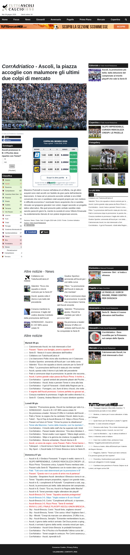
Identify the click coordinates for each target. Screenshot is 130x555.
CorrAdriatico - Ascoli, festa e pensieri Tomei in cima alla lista (56, 383)
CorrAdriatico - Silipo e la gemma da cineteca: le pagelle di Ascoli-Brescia (61, 437)
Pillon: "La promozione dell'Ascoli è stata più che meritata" (74, 289)
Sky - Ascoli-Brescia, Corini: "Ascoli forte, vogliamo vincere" (55, 510)
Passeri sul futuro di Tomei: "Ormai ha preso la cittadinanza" (55, 422)
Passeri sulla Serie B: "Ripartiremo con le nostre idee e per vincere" (59, 468)
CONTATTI (69, 552)
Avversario (94, 308)
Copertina (94, 122)
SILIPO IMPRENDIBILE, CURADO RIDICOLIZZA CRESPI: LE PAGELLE (61, 462)
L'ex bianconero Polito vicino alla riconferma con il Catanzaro (56, 359)
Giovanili (93, 328)
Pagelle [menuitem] (70, 19)
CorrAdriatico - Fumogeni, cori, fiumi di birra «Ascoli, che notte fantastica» (61, 389)
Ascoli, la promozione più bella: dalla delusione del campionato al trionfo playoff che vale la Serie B (72, 486)
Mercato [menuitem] (101, 19)
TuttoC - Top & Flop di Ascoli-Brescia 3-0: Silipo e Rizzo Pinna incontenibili (62, 419)
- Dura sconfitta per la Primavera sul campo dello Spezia (114, 335)
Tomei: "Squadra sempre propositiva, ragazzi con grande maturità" (58, 480)
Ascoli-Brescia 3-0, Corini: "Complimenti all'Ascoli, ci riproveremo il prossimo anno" (65, 501)
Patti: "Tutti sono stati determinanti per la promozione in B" (55, 471)
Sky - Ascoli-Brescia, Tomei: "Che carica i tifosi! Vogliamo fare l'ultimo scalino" (63, 513)
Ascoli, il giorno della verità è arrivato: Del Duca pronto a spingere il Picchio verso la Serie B (69, 522)
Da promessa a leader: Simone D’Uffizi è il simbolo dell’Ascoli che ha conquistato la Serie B (69, 413)
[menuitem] (126, 20)
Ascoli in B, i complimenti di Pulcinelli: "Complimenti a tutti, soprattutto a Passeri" (64, 483)
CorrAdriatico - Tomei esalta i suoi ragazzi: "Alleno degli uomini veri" (59, 434)
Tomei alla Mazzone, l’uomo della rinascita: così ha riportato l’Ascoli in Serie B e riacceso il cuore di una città (77, 425)
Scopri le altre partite (55, 178)
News (33, 220)
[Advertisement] (55, 251)
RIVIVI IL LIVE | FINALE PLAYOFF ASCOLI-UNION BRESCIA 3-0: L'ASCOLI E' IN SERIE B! (70, 507)
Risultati (12, 170)
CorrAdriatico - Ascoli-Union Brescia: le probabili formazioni (55, 528)
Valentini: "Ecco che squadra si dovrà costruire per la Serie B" (41, 289)
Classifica (7, 176)
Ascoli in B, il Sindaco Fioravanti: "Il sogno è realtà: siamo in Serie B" (59, 459)
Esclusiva (93, 268)
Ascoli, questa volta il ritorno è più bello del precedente (40, 299)
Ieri (96, 195)
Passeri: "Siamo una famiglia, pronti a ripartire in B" (51, 350)
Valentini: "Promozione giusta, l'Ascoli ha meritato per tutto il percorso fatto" (62, 407)
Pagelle (92, 288)
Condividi (30, 232)
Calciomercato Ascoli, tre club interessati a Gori (50, 347)
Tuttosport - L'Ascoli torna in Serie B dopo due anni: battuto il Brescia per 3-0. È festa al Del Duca (72, 446)
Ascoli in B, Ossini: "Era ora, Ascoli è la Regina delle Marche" (56, 489)
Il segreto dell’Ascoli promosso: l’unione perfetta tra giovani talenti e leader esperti (65, 392)
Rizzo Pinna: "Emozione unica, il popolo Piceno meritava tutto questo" (60, 465)
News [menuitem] (27, 19)
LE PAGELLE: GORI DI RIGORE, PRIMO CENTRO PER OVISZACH (114, 295)
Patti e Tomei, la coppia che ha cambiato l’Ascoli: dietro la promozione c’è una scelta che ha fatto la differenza (77, 416)
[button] (12, 166)
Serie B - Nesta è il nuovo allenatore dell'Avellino (50, 353)
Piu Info (73, 155)
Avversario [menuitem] (56, 19)
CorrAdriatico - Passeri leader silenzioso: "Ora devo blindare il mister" (60, 431)
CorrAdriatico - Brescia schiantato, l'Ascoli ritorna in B (52, 440)
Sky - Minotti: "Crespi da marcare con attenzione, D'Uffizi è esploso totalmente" (64, 516)
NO (5, 162)
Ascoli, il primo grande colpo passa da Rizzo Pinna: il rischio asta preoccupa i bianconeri (68, 377)
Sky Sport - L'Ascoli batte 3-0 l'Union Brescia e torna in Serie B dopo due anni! (63, 449)
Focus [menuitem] (16, 19)
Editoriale (93, 65)
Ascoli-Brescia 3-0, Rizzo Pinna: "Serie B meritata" (51, 504)
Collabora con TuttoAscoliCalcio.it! (44, 356)
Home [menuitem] (5, 19)
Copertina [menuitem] (115, 19)
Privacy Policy (72, 547)
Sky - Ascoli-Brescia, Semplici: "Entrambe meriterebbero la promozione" (61, 519)
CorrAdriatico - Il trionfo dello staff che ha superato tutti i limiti (56, 428)
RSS (75, 552)
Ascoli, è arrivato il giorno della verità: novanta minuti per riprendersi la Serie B (63, 525)
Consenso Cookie (59, 547)
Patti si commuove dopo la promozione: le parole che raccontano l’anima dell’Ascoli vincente (70, 374)
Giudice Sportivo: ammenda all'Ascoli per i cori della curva (75, 279)
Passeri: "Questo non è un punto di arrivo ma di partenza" (54, 474)
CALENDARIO (58, 552)
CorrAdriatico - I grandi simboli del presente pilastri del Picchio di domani (61, 380)
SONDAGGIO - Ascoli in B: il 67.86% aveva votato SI (42, 325)
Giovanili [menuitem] (40, 19)
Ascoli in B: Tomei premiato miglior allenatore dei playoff (53, 492)
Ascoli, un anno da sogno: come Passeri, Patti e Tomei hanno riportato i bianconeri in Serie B (70, 443)
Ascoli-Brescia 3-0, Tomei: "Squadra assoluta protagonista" (55, 495)
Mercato (93, 348)
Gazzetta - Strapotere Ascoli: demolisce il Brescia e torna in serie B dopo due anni (65, 477)
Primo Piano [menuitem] (85, 19)
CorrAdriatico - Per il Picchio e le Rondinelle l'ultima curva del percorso (60, 531)
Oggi (91, 195)
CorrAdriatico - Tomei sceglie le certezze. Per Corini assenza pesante (59, 534)
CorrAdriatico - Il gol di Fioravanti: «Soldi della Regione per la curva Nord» (62, 386)
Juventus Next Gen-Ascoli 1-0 (104, 169)
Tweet (44, 232)
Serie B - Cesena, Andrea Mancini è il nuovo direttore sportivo (56, 398)
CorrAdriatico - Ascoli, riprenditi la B (45, 537)
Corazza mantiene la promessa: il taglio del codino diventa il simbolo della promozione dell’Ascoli (72, 395)
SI (5, 159)
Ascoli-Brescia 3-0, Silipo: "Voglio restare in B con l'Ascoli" (54, 498)
